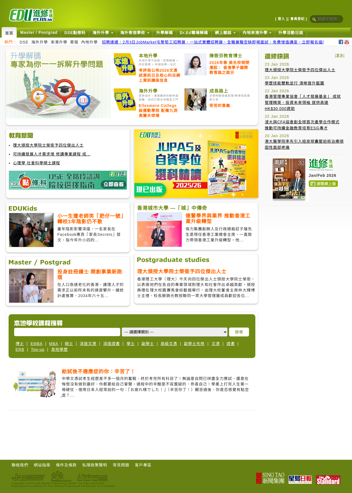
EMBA (36, 343)
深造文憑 (88, 343)
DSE (24, 42)
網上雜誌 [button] (225, 32)
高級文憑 (169, 343)
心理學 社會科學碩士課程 (36, 163)
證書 (231, 343)
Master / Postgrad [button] (38, 32)
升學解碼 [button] (164, 32)
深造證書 (111, 343)
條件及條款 (66, 465)
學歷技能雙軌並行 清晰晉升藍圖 (294, 83)
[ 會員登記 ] (297, 19)
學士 (131, 343)
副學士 (148, 343)
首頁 (9, 33)
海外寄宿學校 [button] (134, 32)
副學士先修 (194, 343)
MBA (53, 343)
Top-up (38, 349)
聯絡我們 (20, 465)
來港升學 (59, 42)
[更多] (340, 55)
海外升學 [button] (103, 32)
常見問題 (121, 465)
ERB (20, 349)
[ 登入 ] (281, 19)
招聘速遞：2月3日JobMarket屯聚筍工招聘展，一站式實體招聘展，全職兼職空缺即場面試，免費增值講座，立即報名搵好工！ (218, 42)
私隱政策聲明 (94, 465)
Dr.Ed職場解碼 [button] (194, 32)
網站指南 (42, 465)
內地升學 (89, 42)
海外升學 (39, 42)
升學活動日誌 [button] (290, 32)
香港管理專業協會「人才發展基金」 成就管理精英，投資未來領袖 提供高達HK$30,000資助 (303, 102)
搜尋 (239, 332)
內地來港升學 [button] (257, 32)
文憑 (216, 343)
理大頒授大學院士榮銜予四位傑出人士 (48, 145)
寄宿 (74, 42)
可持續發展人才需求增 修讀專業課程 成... (51, 154)
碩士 (69, 343)
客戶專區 (143, 465)
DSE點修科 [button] (75, 32)
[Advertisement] (304, 244)
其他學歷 (59, 349)
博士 (20, 343)
